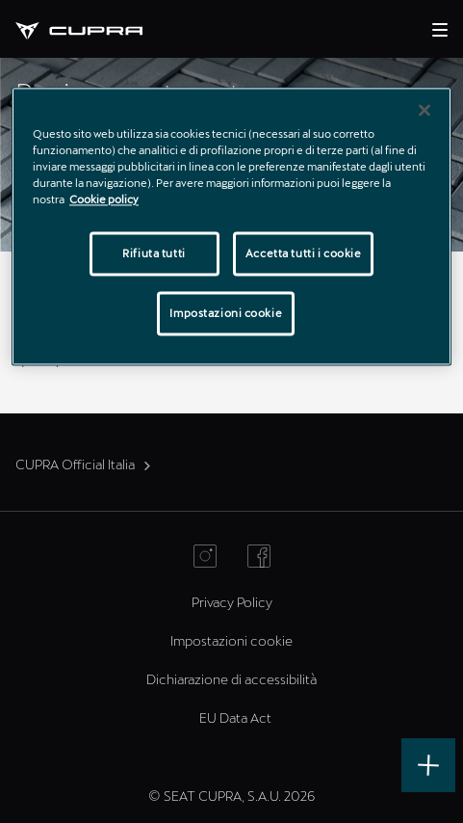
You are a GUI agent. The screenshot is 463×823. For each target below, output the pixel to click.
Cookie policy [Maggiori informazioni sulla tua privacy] (104, 200)
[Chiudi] (424, 111)
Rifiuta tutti (153, 254)
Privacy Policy (232, 602)
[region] (231, 227)
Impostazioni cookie (231, 640)
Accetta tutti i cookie (303, 254)
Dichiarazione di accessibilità (231, 679)
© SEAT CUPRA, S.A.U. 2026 (231, 795)
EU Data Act (235, 717)
